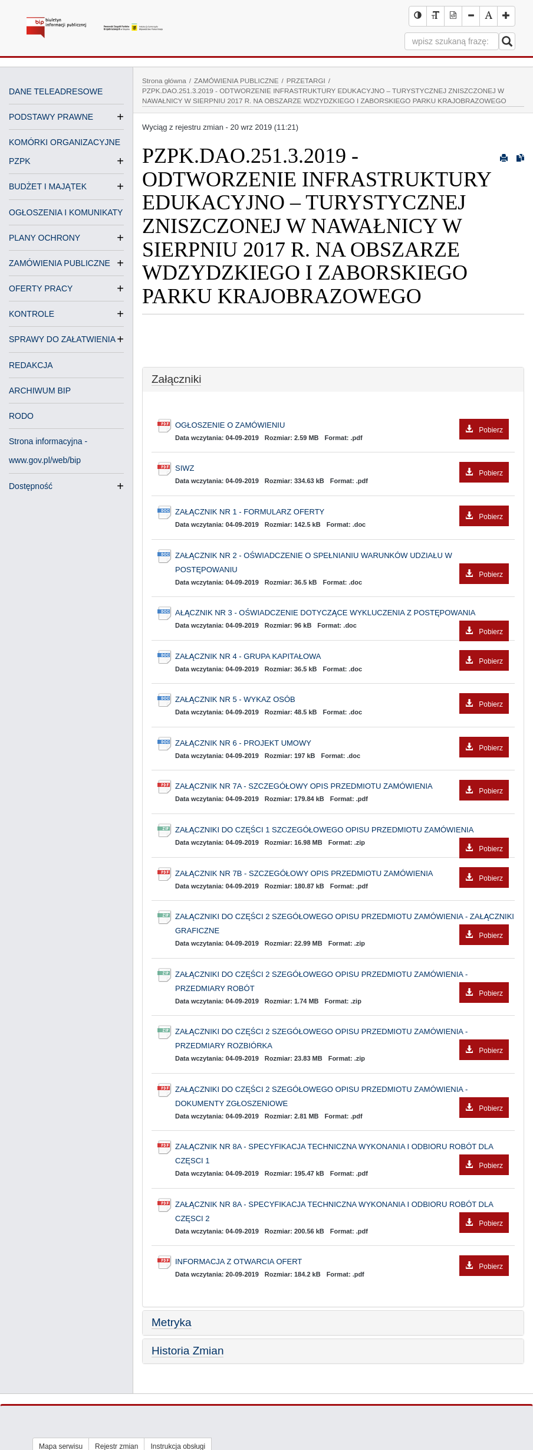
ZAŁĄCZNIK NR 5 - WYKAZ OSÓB (342, 700)
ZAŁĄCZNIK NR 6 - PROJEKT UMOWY (342, 743)
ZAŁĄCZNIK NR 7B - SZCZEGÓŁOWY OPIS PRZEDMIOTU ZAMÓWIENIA (342, 874)
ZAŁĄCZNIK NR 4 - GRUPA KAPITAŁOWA (342, 657)
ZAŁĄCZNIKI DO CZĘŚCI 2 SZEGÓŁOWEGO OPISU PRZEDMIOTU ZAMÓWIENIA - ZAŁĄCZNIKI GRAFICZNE (344, 925)
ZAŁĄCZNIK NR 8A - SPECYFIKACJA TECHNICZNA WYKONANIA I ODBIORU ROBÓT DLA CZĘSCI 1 (342, 1155)
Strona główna (164, 80)
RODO (21, 416)
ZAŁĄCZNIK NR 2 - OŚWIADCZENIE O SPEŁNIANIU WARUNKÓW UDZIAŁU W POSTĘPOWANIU (342, 564)
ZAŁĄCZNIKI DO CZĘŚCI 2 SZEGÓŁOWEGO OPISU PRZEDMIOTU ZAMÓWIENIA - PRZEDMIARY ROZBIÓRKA (342, 1040)
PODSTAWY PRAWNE (51, 117)
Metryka (172, 1322)
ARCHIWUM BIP (40, 390)
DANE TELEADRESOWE (56, 91)
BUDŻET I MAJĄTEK (48, 186)
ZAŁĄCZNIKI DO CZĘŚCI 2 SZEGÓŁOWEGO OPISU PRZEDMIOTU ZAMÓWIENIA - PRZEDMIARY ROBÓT (342, 983)
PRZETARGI (306, 80)
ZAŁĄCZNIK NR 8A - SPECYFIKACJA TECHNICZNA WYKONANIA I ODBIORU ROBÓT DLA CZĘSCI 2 (342, 1213)
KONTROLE (31, 314)
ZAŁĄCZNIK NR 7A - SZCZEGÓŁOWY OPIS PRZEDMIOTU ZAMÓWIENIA (342, 786)
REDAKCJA (31, 365)
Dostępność (30, 486)
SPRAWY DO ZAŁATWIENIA (62, 339)
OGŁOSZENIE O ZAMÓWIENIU (342, 425)
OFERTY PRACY (41, 288)
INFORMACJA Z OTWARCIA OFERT (342, 1262)
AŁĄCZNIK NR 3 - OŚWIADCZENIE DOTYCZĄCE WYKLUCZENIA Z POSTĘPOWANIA (342, 614)
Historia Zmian (187, 1350)
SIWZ (342, 468)
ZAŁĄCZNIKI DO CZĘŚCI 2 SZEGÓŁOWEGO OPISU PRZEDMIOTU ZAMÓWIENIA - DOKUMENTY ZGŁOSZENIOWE (342, 1098)
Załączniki (176, 379)
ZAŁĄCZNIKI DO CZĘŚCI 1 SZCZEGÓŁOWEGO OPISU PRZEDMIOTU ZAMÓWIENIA (342, 831)
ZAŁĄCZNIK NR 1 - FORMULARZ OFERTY (342, 512)
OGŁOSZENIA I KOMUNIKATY (66, 212)
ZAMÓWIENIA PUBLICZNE (59, 263)
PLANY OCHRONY (44, 238)
